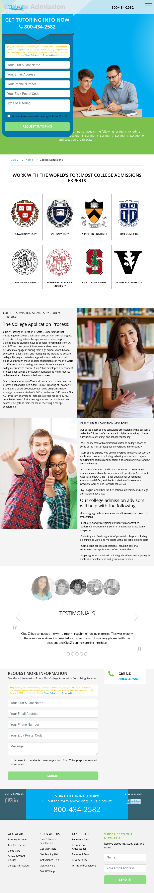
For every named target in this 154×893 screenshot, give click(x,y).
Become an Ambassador (79, 847)
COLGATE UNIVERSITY (25, 282)
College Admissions (19, 865)
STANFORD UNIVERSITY (94, 282)
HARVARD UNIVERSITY (25, 234)
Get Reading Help (49, 854)
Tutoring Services (17, 839)
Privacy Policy (30, 55)
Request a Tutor (80, 839)
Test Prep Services (18, 845)
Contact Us (14, 850)
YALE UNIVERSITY (60, 234)
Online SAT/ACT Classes (16, 858)
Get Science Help (49, 860)
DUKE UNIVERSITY (129, 234)
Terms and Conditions (52, 55)
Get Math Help (48, 848)
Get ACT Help (47, 865)
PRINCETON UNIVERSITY (94, 234)
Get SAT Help (47, 871)
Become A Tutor (81, 854)
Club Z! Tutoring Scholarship (48, 841)
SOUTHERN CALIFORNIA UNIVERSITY (59, 284)
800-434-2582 (123, 7)
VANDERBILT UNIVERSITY (129, 282)
